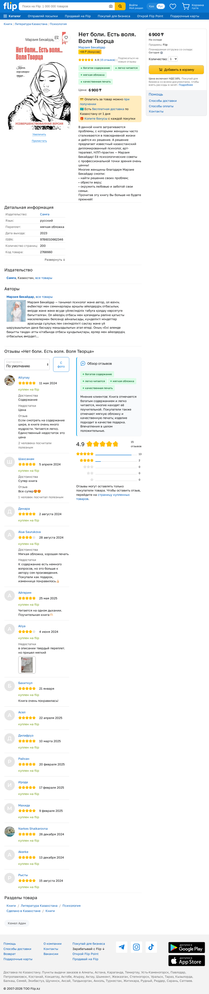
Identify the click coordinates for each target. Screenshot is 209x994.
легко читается (128, 67)
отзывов (108, 59)
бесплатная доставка (108, 109)
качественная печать (97, 81)
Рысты (23, 875)
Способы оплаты (161, 106)
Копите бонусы (95, 118)
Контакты (156, 111)
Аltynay (24, 377)
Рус (160, 6)
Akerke (23, 852)
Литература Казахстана (31, 24)
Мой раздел (136, 8)
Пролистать (39, 140)
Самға (44, 214)
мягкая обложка (93, 74)
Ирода (23, 782)
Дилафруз (25, 735)
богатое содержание (96, 67)
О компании (53, 943)
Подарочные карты (184, 16)
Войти (133, 5)
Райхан (23, 758)
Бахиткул (25, 683)
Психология (58, 24)
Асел (21, 712)
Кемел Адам (17, 923)
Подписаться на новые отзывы (128, 59)
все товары (43, 278)
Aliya (21, 626)
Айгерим (24, 592)
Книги (8, 24)
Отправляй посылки (43, 16)
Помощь (9, 943)
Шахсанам (26, 459)
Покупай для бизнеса (114, 16)
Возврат (9, 954)
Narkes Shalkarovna (33, 828)
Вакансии (51, 954)
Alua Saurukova (29, 532)
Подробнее (186, 84)
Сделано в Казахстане (23, 911)
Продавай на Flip (78, 16)
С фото (61, 364)
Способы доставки (163, 100)
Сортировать (14, 361)
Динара (24, 508)
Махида (24, 805)
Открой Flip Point (150, 16)
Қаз (151, 6)
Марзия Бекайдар (91, 47)
